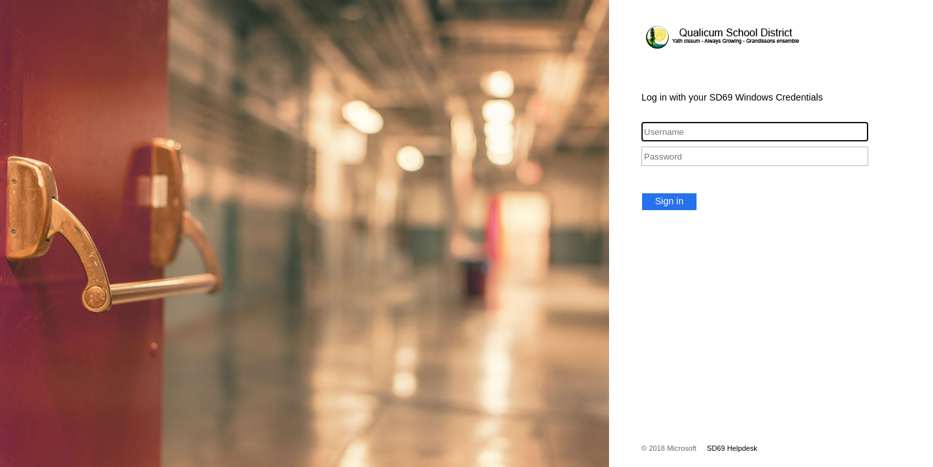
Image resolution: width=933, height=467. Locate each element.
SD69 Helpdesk (732, 448)
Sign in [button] (669, 201)
